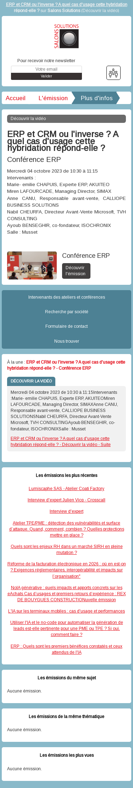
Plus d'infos (97, 98)
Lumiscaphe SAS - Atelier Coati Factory (66, 488)
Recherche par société (66, 311)
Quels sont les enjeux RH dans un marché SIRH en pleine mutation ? (67, 549)
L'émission (53, 98)
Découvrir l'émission (75, 270)
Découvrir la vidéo (100, 10)
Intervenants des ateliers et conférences (66, 297)
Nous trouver (66, 341)
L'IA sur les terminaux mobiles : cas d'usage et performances (66, 611)
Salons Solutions (64, 10)
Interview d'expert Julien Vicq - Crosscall (66, 500)
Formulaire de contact (66, 326)
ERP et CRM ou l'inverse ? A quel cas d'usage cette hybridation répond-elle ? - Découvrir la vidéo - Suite (61, 441)
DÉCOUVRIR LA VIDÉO (31, 381)
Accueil (16, 98)
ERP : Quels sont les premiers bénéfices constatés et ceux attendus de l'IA (66, 649)
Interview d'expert (66, 511)
